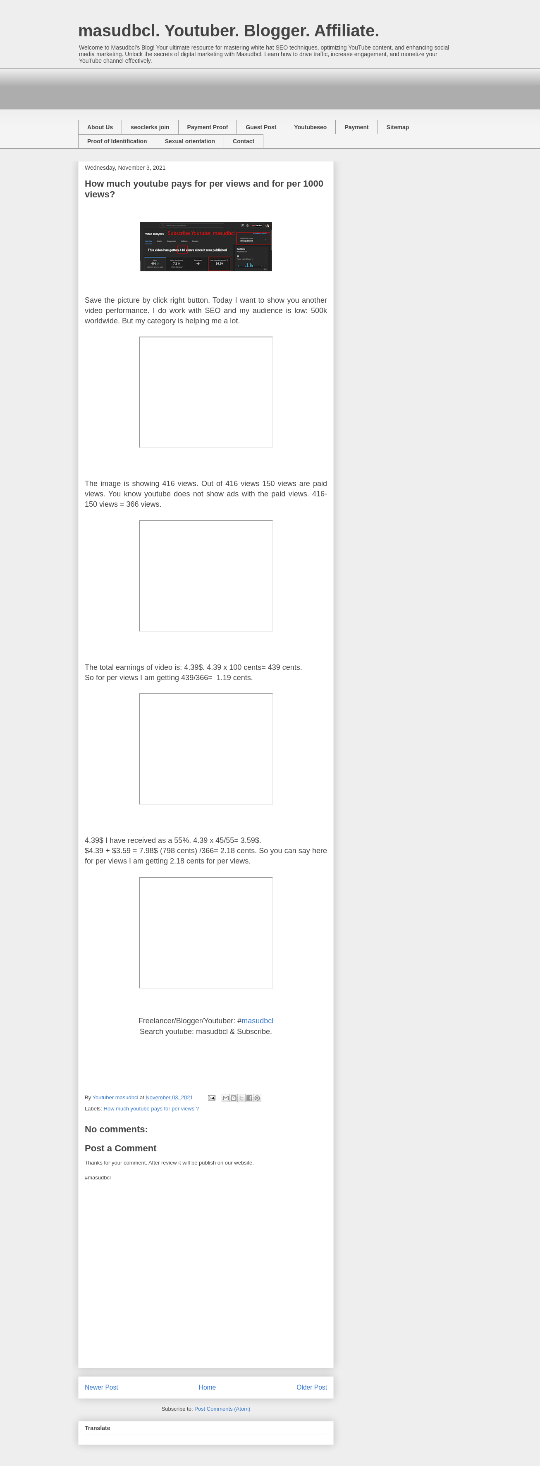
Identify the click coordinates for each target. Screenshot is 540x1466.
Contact (243, 141)
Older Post (311, 1387)
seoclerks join (150, 127)
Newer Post (101, 1387)
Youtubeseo (310, 127)
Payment (356, 127)
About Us (100, 127)
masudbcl (257, 1021)
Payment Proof (207, 127)
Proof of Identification (117, 141)
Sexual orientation (190, 141)
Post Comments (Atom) (222, 1409)
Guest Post (261, 127)
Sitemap (398, 127)
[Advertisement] (228, 86)
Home (207, 1387)
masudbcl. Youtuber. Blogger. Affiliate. (228, 30)
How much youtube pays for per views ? (151, 1108)
